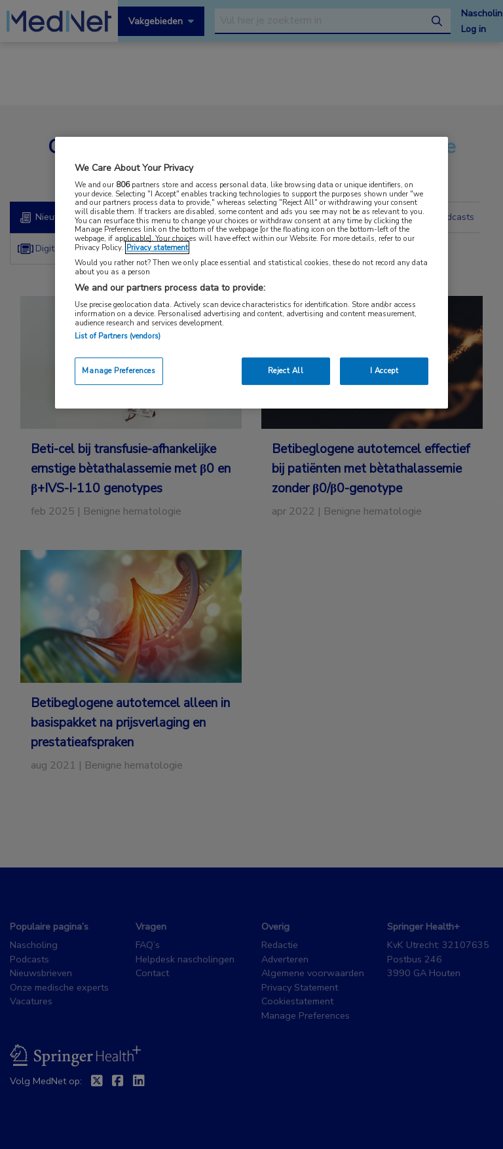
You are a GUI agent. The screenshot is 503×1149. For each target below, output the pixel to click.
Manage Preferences (118, 370)
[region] (251, 273)
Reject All (286, 370)
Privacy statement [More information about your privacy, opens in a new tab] (157, 247)
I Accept (384, 370)
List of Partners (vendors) (117, 336)
